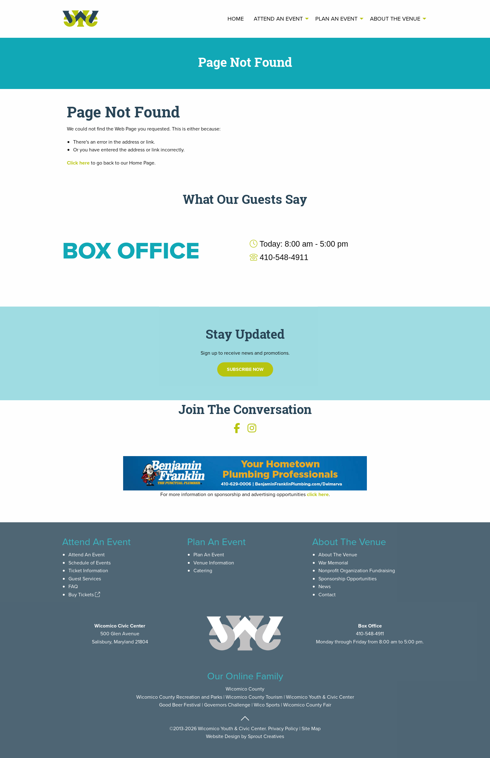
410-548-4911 (370, 633)
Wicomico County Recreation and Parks (179, 696)
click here (318, 494)
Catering (202, 570)
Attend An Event (278, 18)
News (324, 586)
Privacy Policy (283, 728)
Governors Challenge (227, 704)
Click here (78, 162)
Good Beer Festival (180, 704)
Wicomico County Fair (307, 704)
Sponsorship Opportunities (347, 578)
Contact (327, 594)
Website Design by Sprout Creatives (245, 736)
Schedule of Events (89, 562)
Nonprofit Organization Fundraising (356, 570)
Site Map (311, 728)
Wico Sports (267, 704)
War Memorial (333, 562)
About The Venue (395, 18)
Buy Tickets (84, 594)
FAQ (73, 586)
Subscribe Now (245, 396)
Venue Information (213, 562)
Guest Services (84, 578)
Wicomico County (245, 688)
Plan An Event (336, 18)
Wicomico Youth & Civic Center (320, 696)
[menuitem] (235, 18)
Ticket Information (88, 570)
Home (236, 18)
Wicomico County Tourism (254, 696)
